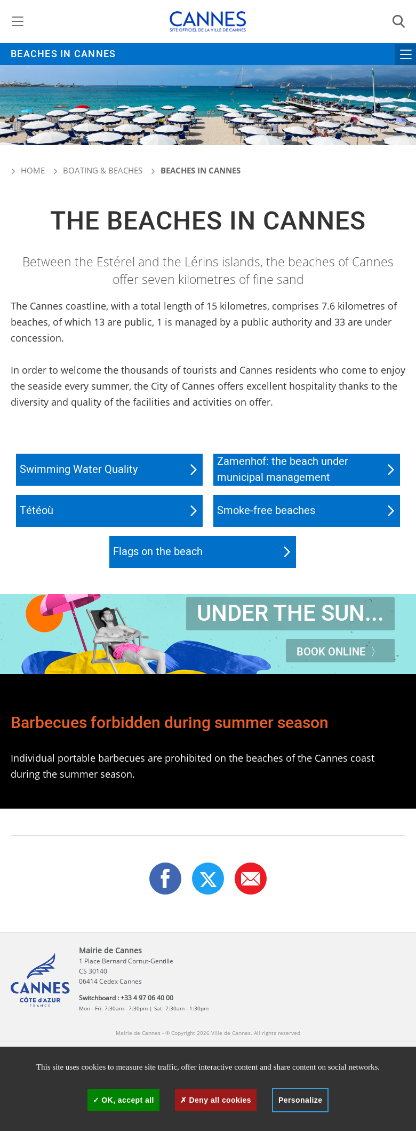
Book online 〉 (340, 652)
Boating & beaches (102, 170)
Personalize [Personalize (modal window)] (300, 1100)
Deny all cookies (215, 1100)
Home (28, 170)
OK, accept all (123, 1100)
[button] (250, 878)
